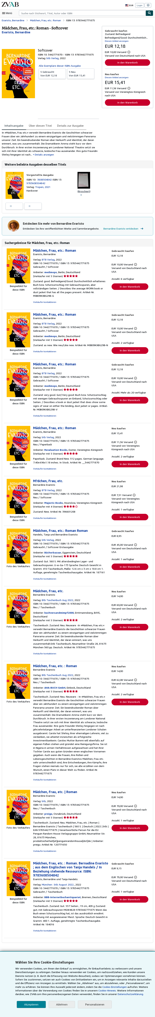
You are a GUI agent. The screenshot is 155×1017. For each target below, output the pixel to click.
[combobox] (82, 13)
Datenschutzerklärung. (101, 994)
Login (139, 5)
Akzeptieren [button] (31, 1004)
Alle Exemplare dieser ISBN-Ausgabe (60, 65)
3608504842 (45, 180)
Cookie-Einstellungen (102, 986)
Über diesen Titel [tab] (39, 125)
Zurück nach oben (77, 952)
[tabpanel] (50, 144)
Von (52, 73)
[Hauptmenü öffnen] (8, 13)
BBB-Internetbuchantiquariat (61, 891)
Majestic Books (53, 503)
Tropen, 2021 (42, 187)
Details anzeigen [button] (35, 154)
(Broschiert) (84, 191)
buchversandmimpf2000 (58, 614)
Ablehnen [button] (61, 1004)
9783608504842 (35, 183)
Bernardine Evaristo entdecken (121, 229)
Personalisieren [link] (94, 1004)
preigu (48, 811)
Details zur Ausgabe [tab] (68, 125)
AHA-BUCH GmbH (55, 688)
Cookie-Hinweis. (88, 990)
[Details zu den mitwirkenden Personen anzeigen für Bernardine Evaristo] (16, 32)
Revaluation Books (55, 450)
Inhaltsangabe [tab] (14, 125)
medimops (50, 273)
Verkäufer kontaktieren (44, 303)
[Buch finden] (149, 13)
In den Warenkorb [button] (128, 62)
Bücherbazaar (52, 553)
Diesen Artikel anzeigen (116, 41)
